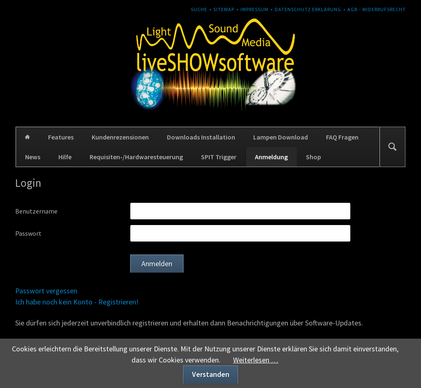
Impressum (254, 9)
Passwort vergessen (46, 290)
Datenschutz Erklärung (308, 9)
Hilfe (65, 157)
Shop (313, 157)
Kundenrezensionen (120, 137)
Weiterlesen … (255, 360)
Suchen (392, 147)
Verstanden (210, 374)
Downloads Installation (201, 137)
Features (61, 137)
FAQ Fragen (342, 137)
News (32, 157)
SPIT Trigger (218, 157)
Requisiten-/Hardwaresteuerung (136, 157)
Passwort (28, 233)
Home (27, 137)
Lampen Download (280, 137)
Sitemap (223, 9)
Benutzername (36, 211)
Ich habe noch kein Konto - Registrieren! (77, 302)
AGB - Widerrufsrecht (376, 9)
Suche (199, 9)
